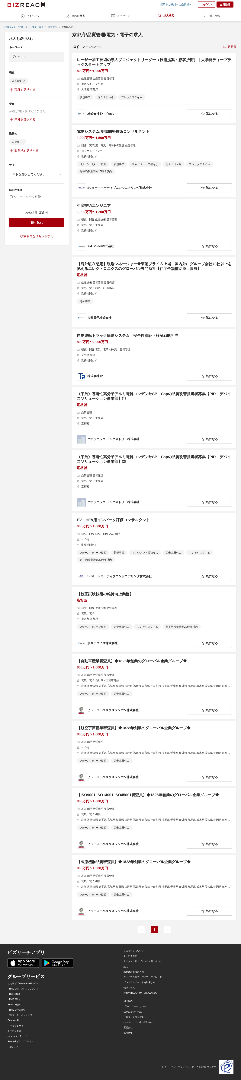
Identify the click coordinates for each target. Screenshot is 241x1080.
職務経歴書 (75, 16)
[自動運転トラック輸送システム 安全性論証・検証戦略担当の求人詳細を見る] (154, 357)
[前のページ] (141, 929)
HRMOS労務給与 (16, 1010)
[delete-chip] (24, 80)
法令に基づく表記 (133, 1012)
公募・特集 (210, 16)
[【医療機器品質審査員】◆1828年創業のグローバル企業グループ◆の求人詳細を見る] (154, 887)
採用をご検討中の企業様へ (176, 4)
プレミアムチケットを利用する (139, 982)
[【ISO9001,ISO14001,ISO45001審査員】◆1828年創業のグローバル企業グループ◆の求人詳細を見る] (154, 820)
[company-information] (131, 113)
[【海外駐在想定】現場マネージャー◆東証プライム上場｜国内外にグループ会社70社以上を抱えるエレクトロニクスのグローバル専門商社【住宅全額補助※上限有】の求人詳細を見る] (154, 292)
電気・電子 (37, 27)
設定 (126, 966)
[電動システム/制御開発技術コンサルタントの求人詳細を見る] (154, 161)
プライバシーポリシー (135, 1006)
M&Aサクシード (16, 1026)
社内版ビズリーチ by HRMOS (23, 983)
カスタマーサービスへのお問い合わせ (143, 961)
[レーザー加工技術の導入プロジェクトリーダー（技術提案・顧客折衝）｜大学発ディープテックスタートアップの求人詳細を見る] (154, 88)
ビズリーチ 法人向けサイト (137, 1017)
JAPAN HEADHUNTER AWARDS (140, 993)
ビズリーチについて (134, 951)
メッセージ (120, 16)
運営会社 (128, 1027)
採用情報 (128, 1033)
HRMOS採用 (14, 994)
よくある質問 (130, 956)
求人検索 (165, 15)
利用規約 (128, 1001)
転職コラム (129, 988)
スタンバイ (13, 1047)
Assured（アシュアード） (21, 1041)
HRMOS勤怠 (14, 999)
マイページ (30, 16)
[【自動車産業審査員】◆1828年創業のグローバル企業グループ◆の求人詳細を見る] (154, 686)
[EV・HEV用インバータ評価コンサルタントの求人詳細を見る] (154, 549)
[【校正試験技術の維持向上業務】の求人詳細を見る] (154, 619)
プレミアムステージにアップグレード (143, 977)
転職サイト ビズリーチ (16, 27)
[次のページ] (167, 929)
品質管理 (52, 27)
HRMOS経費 (14, 1004)
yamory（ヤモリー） (18, 1036)
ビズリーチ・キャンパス (20, 1015)
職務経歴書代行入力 (134, 972)
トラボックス (14, 1031)
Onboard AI (13, 1020)
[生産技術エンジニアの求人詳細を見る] (154, 227)
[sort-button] (229, 47)
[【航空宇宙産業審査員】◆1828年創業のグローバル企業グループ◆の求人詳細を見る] (154, 753)
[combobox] (36, 174)
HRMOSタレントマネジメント (23, 989)
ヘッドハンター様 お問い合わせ (140, 1022)
